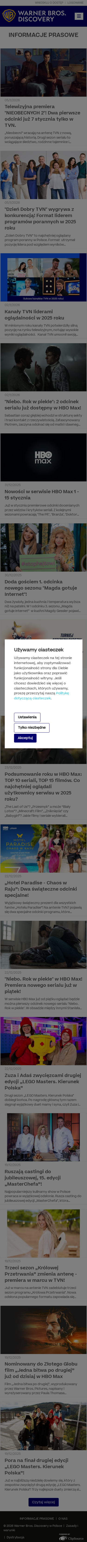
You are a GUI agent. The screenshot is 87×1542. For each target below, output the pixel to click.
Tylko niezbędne (31, 727)
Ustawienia (27, 717)
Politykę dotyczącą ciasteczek (41, 696)
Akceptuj (25, 738)
